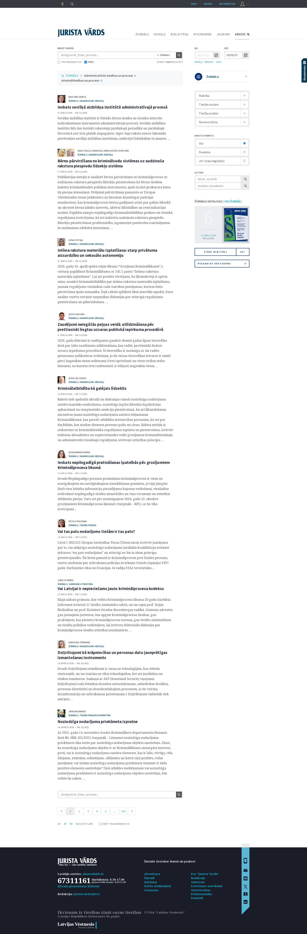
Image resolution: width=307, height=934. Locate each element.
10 (59, 823)
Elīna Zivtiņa (76, 240)
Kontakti (197, 898)
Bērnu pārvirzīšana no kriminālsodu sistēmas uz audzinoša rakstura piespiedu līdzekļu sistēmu (111, 163)
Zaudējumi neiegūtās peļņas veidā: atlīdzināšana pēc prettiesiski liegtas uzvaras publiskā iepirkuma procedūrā (110, 327)
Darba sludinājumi (157, 886)
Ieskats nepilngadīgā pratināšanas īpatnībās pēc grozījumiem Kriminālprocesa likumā (114, 465)
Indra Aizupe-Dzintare (116, 150)
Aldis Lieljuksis (77, 378)
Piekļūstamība (201, 894)
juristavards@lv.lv (87, 894)
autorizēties (227, 3)
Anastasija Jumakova (90, 150)
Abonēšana (152, 874)
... (114, 811)
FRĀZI (89, 61)
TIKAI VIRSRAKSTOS (70, 61)
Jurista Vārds (66, 580)
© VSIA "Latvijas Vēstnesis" (164, 912)
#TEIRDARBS (202, 34)
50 (71, 823)
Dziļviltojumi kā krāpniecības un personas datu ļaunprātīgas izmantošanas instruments (112, 655)
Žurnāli (149, 878)
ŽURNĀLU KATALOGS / (218, 201)
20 (65, 823)
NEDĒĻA (198, 61)
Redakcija (198, 878)
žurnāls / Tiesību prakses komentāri (90, 715)
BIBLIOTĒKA (180, 34)
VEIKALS (160, 34)
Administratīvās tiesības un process (108, 75)
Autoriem (198, 882)
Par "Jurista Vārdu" (205, 874)
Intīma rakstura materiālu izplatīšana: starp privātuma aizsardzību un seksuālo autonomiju (107, 253)
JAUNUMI (223, 34)
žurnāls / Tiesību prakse (82, 525)
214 (123, 811)
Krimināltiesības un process (80, 80)
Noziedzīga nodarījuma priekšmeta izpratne (98, 721)
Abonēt (208, 3)
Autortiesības (201, 890)
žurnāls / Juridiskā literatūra (75, 584)
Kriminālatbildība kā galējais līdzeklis (92, 388)
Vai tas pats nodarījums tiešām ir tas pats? (96, 531)
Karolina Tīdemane (79, 642)
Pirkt (194, 3)
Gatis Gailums (77, 314)
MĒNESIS (208, 61)
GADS (218, 61)
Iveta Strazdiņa (78, 521)
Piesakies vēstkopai (222, 263)
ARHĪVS (240, 34)
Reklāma (150, 882)
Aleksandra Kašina (79, 452)
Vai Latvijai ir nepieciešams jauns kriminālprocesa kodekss (111, 588)
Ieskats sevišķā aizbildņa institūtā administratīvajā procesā (112, 107)
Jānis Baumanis (77, 711)
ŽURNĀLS (142, 34)
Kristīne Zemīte (77, 96)
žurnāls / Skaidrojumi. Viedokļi (86, 100)
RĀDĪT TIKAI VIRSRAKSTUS (114, 823)
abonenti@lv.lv (93, 874)
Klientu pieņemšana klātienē (79, 886)
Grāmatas (151, 890)
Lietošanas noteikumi (207, 886)
